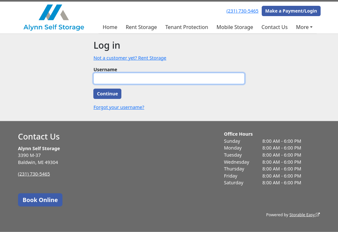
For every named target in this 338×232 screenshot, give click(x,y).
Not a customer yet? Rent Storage (129, 58)
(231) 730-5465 (242, 11)
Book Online (40, 199)
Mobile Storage (234, 27)
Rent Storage (141, 27)
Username (105, 69)
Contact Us (274, 27)
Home (110, 27)
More (302, 27)
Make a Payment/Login (291, 11)
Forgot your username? (118, 107)
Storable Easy (304, 215)
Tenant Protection (186, 27)
